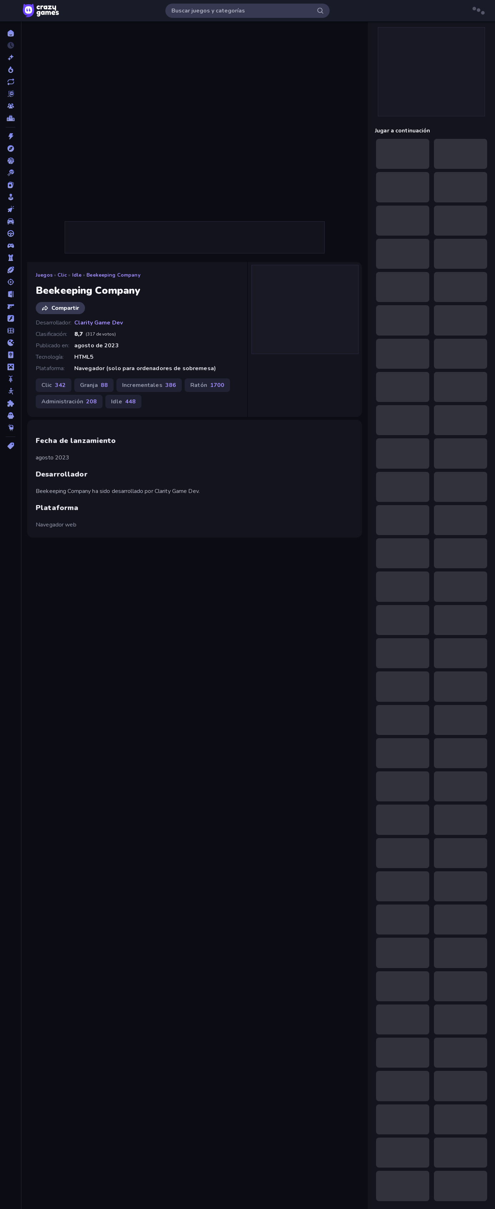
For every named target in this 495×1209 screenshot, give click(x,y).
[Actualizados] (10, 82)
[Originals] (10, 94)
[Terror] (10, 415)
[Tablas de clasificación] (10, 118)
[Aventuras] (10, 148)
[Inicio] (10, 33)
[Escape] (10, 294)
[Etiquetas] (10, 446)
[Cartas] (10, 185)
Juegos (44, 275)
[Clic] (10, 209)
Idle (77, 275)
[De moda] (10, 70)
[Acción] (10, 136)
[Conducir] (10, 233)
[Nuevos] (10, 57)
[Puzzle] (10, 403)
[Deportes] (10, 270)
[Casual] (10, 197)
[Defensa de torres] (10, 258)
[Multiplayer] (10, 106)
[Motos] (10, 379)
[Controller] (10, 246)
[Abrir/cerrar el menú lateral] (11, 10)
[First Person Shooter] (10, 306)
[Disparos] (10, 282)
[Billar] (10, 173)
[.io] (10, 343)
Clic (62, 275)
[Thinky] (10, 428)
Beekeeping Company (113, 275)
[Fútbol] (10, 330)
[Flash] (10, 318)
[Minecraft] (10, 367)
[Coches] (10, 221)
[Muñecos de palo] (10, 391)
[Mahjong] (10, 355)
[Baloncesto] (10, 161)
